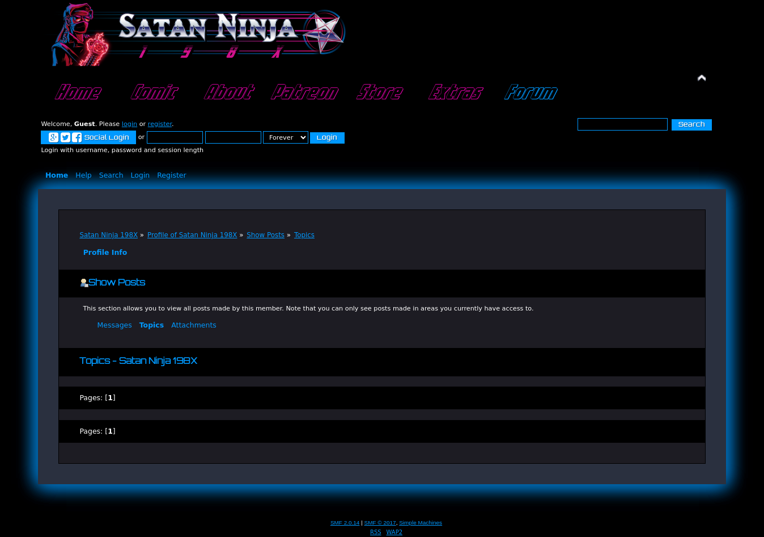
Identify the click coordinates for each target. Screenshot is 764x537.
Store (377, 93)
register (160, 124)
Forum (528, 93)
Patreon (302, 93)
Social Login (88, 138)
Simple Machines (420, 522)
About (226, 93)
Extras (453, 93)
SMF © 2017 (380, 522)
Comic (151, 93)
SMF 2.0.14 (345, 522)
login (129, 124)
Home (75, 93)
